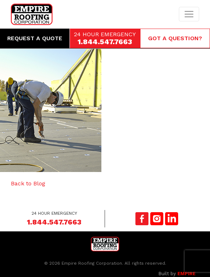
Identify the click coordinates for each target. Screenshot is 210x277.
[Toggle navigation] (189, 14)
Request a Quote (34, 38)
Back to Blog (28, 183)
